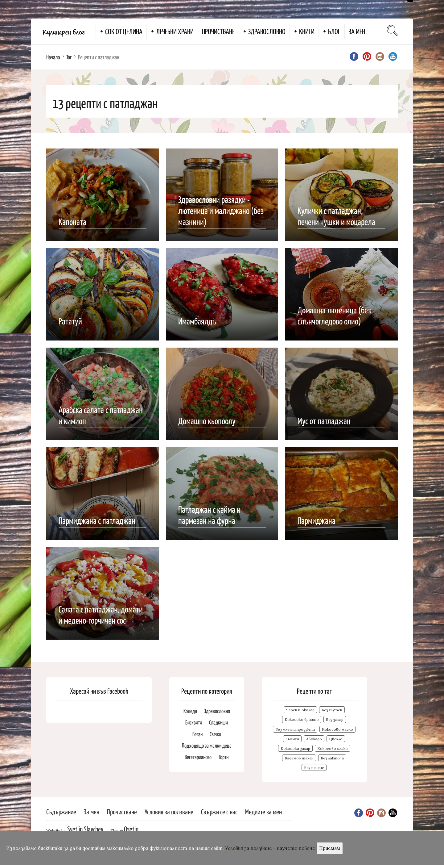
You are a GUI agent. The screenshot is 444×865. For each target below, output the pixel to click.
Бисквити (193, 722)
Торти (223, 756)
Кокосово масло (337, 729)
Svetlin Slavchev (85, 828)
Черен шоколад (300, 710)
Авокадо (314, 739)
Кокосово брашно (302, 719)
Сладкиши (218, 722)
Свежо (215, 734)
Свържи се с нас (219, 811)
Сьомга (292, 739)
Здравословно (267, 31)
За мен (357, 31)
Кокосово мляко (332, 748)
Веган (197, 734)
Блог (334, 31)
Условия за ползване (169, 811)
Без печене (314, 767)
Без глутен (332, 710)
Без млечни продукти (295, 729)
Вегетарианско (198, 756)
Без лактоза (332, 758)
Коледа (190, 710)
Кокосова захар (295, 748)
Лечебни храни (175, 31)
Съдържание (61, 811)
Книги (306, 31)
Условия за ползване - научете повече (270, 848)
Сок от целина (123, 31)
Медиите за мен (263, 811)
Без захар (334, 719)
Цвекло (336, 739)
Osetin (131, 828)
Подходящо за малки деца (207, 745)
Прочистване (218, 31)
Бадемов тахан (299, 758)
